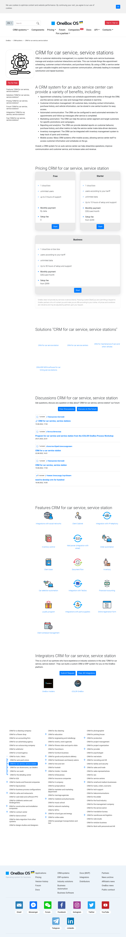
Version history (41, 881)
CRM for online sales (56, 817)
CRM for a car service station (48, 451)
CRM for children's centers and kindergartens (20, 802)
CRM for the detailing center (20, 775)
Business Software (65, 893)
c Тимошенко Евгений (55, 417)
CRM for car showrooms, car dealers (24, 767)
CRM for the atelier (94, 797)
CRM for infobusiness (56, 775)
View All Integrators (86, 673)
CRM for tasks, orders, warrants (99, 786)
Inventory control (48, 547)
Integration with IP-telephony (107, 524)
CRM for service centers (96, 778)
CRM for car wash (17, 771)
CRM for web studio (94, 819)
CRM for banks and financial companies (24, 782)
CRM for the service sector (97, 808)
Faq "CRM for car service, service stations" (15, 119)
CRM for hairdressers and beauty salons (63, 760)
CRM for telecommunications (98, 793)
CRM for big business (17, 786)
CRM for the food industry (97, 801)
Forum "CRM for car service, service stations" (16, 108)
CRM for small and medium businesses (101, 782)
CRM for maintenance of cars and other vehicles (107, 345)
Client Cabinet (77, 524)
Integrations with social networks (48, 524)
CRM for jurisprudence (56, 786)
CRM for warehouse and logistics (99, 815)
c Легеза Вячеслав (53, 432)
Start (55, 226)
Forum (62, 29)
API (96, 29)
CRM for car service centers (77, 345)
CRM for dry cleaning (56, 731)
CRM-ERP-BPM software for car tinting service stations (48, 368)
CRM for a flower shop (17, 734)
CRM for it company (55, 782)
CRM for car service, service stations (53, 421)
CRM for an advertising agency (21, 742)
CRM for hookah (54, 767)
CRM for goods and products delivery (62, 756)
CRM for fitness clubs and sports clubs (63, 745)
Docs (88, 29)
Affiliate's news (108, 881)
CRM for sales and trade (96, 767)
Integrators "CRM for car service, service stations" (15, 113)
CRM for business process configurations (25, 790)
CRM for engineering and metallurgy (61, 738)
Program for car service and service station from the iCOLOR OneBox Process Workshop (74, 436)
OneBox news (108, 885)
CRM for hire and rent (56, 764)
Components (38, 29)
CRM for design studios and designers (23, 825)
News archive (107, 877)
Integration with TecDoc (78, 591)
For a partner (62, 33)
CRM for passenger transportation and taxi (63, 822)
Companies (76, 29)
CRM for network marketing (58, 806)
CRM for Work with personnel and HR (101, 826)
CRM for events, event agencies (60, 742)
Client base (48, 569)
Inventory (107, 569)
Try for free (12, 83)
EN (8, 23)
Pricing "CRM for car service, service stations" (17, 102)
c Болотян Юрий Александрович (59, 446)
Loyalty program (48, 612)
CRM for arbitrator (16, 749)
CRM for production (94, 738)
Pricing (50, 29)
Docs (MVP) (85, 873)
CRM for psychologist (95, 753)
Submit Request (67, 673)
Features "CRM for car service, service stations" (17, 90)
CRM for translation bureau (97, 812)
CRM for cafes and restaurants (21, 793)
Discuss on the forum (87, 409)
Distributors (85, 881)
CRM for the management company (100, 804)
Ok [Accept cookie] (118, 7)
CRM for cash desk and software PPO (23, 797)
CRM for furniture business (58, 753)
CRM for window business (97, 823)
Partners (105, 873)
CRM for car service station (48, 345)
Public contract (108, 890)
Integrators (84, 877)
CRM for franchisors (55, 749)
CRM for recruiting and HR (97, 760)
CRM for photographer (95, 731)
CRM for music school (56, 803)
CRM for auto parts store (19, 760)
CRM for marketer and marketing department (60, 791)
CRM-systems (20, 29)
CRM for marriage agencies (58, 795)
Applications (40, 873)
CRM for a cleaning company (20, 731)
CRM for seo (91, 775)
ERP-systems (63, 877)
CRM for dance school (17, 816)
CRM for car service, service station (51, 465)
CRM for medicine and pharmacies (61, 799)
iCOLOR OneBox (78, 691)
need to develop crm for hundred (49, 480)
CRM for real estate (94, 756)
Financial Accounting (107, 591)
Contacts (106, 29)
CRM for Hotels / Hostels (57, 771)
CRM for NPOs (53, 810)
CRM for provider (93, 749)
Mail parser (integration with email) (77, 547)
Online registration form (107, 612)
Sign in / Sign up (112, 23)
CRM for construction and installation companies (23, 807)
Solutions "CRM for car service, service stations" (18, 96)
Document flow (78, 569)
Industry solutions (65, 881)
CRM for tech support (95, 790)
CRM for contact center (18, 812)
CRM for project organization (98, 745)
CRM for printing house (95, 734)
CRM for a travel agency (18, 753)
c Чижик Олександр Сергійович (58, 476)
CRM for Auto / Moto (17, 756)
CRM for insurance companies (59, 778)
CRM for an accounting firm (19, 738)
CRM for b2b (14, 778)
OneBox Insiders (48, 691)
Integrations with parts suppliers (77, 612)
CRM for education (55, 734)
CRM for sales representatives (98, 771)
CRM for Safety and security (97, 764)
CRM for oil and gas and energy (60, 814)
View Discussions (66, 409)
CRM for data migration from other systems (22, 820)
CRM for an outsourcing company (22, 745)
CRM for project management (98, 742)
